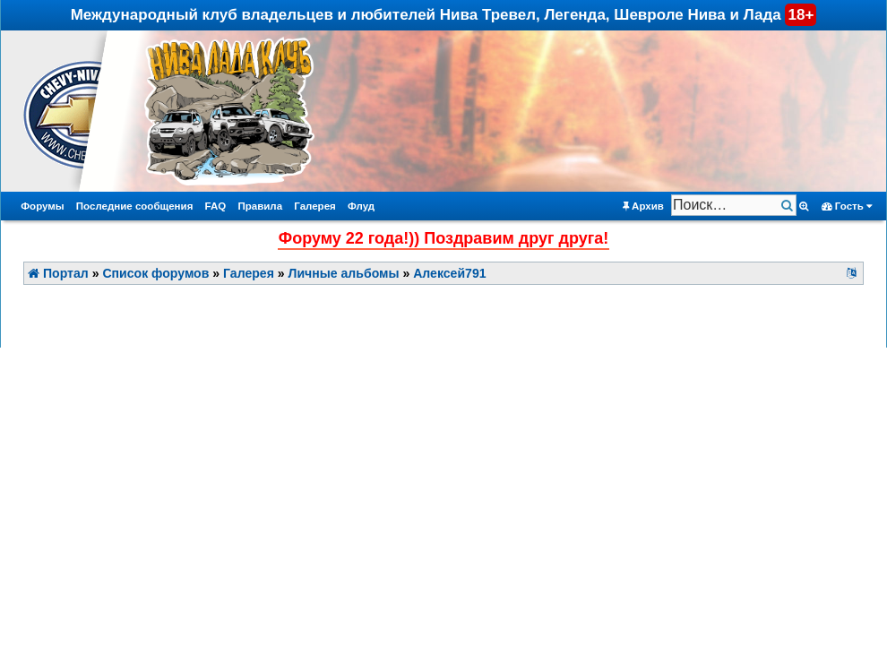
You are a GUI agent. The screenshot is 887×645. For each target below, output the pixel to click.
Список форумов (155, 273)
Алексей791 (449, 273)
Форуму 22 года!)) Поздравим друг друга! (443, 238)
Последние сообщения (135, 206)
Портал (58, 273)
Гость (847, 206)
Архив (643, 206)
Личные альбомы (344, 273)
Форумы (42, 206)
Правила (259, 206)
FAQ (216, 206)
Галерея (315, 206)
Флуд (361, 206)
